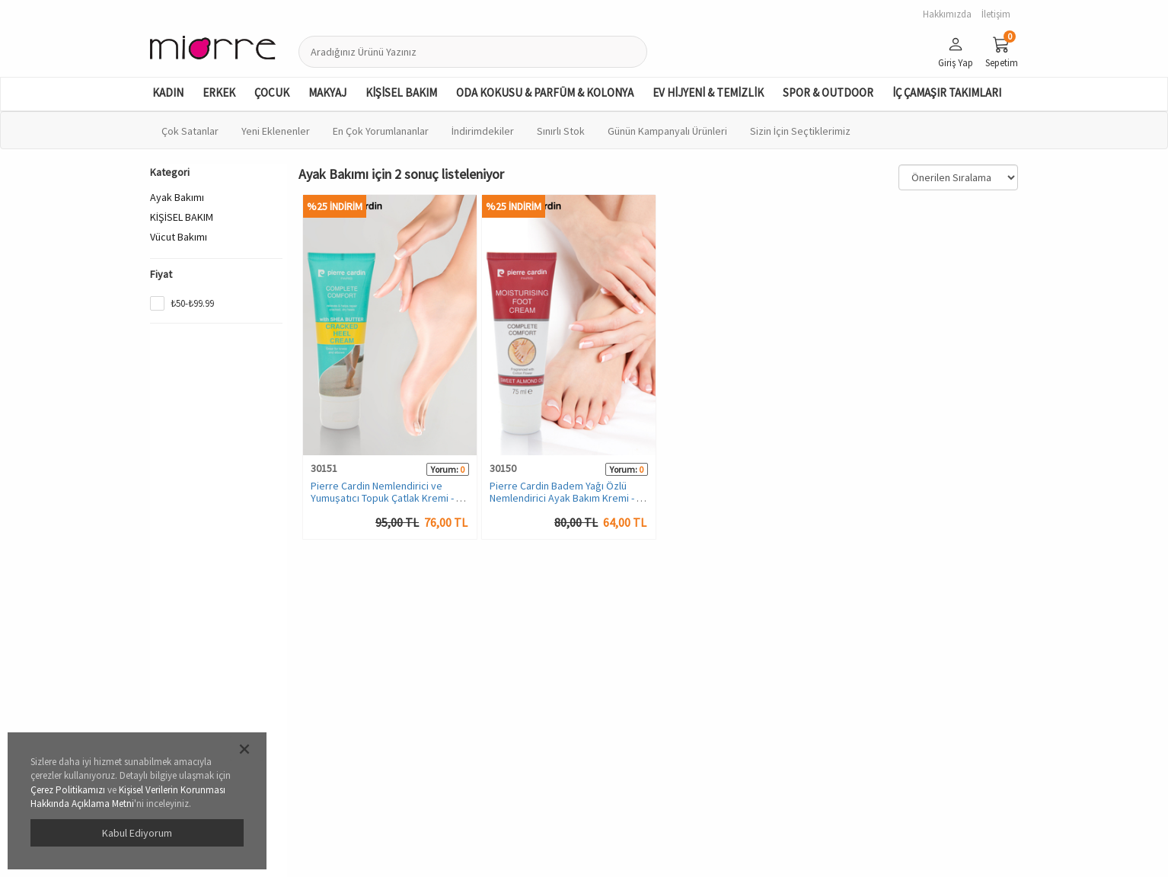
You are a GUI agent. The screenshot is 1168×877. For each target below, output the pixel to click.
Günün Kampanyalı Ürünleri (667, 131)
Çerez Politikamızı (67, 789)
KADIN (167, 92)
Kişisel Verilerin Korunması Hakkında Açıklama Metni (127, 797)
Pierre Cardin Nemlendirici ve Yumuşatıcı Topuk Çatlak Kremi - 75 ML (389, 497)
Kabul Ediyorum (137, 833)
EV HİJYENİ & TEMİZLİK (708, 92)
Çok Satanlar (190, 131)
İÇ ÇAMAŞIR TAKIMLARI (946, 92)
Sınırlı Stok (561, 131)
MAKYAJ (327, 92)
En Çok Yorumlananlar (381, 131)
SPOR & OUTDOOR (828, 92)
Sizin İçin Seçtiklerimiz (800, 131)
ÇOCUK (271, 92)
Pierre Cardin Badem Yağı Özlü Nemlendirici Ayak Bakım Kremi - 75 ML (568, 497)
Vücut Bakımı (178, 237)
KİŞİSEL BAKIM (401, 92)
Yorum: (444, 469)
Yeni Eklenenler (275, 131)
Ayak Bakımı (177, 197)
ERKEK (219, 92)
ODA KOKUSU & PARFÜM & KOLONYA (544, 92)
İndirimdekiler (483, 131)
